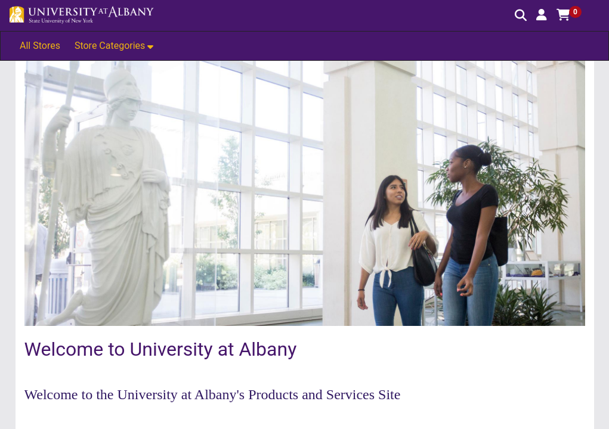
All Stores (40, 45)
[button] (541, 15)
